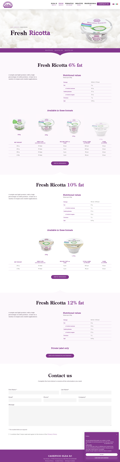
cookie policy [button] (89, 445)
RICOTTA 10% (59, 50)
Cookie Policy (59, 461)
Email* (25, 399)
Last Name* (86, 391)
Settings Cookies (70, 461)
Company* (95, 399)
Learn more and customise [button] (101, 457)
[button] (60, 163)
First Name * (34, 391)
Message (60, 415)
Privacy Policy (52, 434)
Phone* (60, 399)
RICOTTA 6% (49, 50)
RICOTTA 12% (69, 50)
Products (16, 27)
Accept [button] (101, 454)
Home (11, 27)
